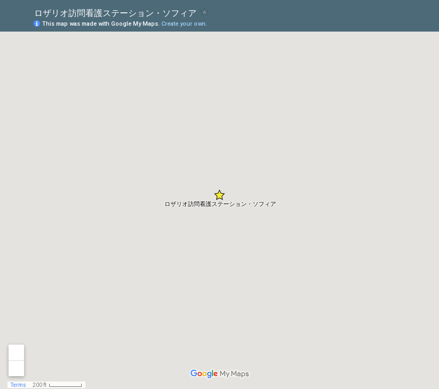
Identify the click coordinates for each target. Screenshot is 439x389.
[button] (219, 194)
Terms (18, 385)
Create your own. (184, 23)
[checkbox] (205, 12)
